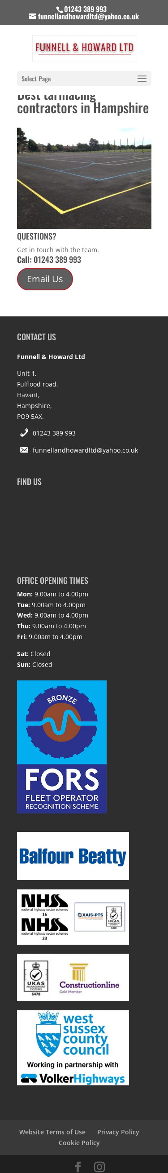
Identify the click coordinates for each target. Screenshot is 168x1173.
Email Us (45, 279)
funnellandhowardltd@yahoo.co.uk (85, 450)
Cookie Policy (79, 1142)
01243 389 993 (54, 433)
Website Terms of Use (52, 1132)
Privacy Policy (118, 1132)
